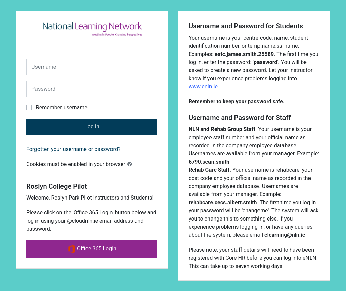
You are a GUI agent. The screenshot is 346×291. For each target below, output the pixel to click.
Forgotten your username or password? (73, 149)
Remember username (62, 107)
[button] (131, 164)
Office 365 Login (92, 249)
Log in (91, 126)
